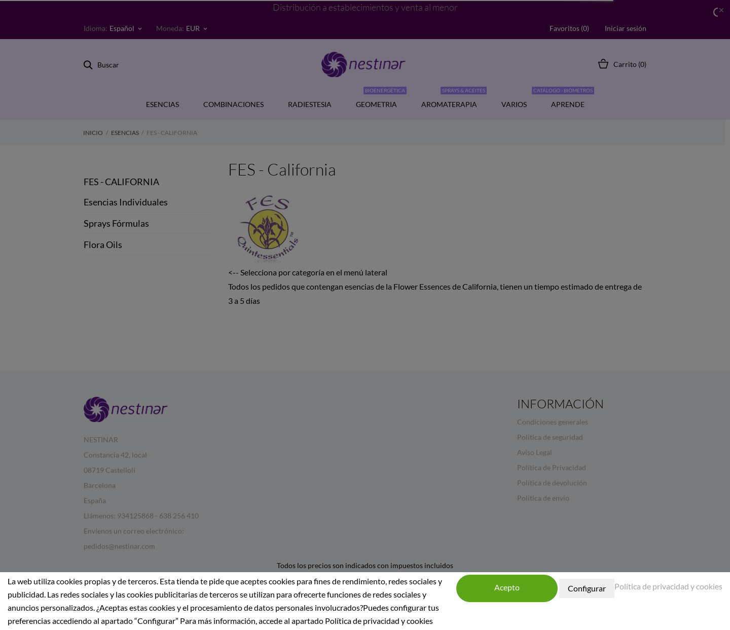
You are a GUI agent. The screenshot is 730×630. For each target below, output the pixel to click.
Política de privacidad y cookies (668, 586)
